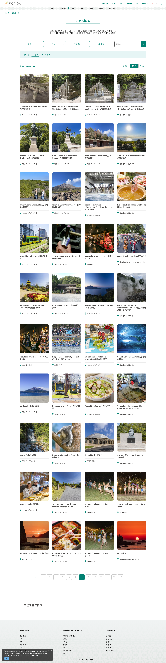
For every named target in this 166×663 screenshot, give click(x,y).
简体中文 (109, 647)
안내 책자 (66, 645)
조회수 (134, 66)
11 (101, 577)
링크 (64, 647)
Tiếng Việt (110, 650)
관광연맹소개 (67, 650)
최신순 (142, 66)
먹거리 (22, 639)
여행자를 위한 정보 (69, 636)
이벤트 (82, 8)
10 (95, 577)
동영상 (100, 8)
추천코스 (63, 8)
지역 (53, 44)
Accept (6, 658)
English (109, 639)
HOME (6, 13)
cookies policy (18, 655)
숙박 (91, 8)
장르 (29, 44)
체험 (72, 8)
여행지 (52, 8)
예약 (21, 647)
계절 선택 (77, 44)
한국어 (108, 642)
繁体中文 (109, 645)
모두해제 (46, 55)
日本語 (108, 636)
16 (114, 577)
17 (121, 577)
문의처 (65, 653)
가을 (35, 55)
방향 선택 (101, 44)
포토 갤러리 (112, 8)
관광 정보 (23, 636)
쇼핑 (21, 642)
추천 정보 (23, 645)
